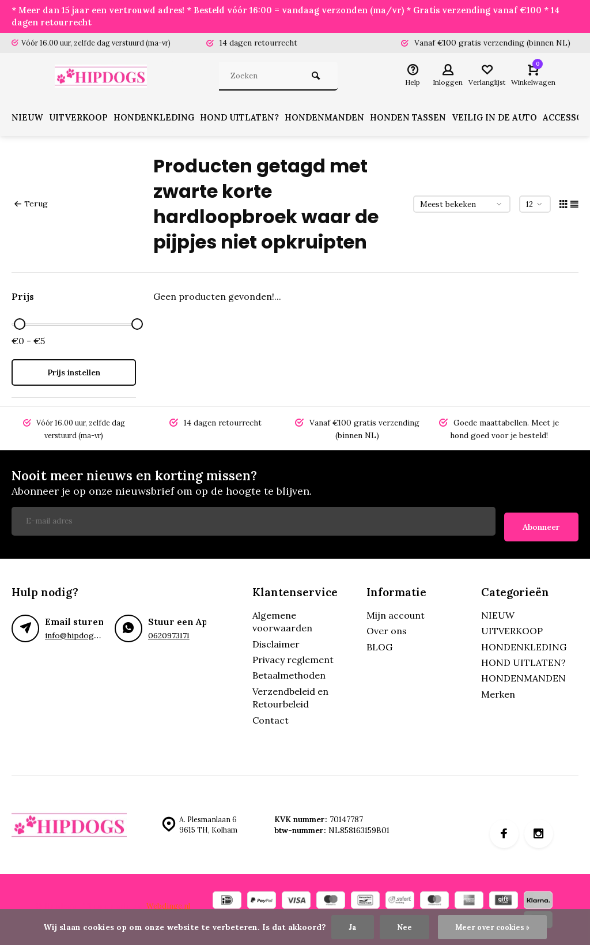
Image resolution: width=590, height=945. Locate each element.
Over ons (386, 627)
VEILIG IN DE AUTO (517, 120)
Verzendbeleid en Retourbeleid (290, 694)
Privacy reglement (293, 655)
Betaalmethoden (289, 671)
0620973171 (169, 631)
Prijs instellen (73, 375)
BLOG (379, 643)
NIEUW (28, 120)
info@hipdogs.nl (75, 631)
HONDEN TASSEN (427, 120)
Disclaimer (276, 640)
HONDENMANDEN (341, 120)
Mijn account (395, 611)
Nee (401, 926)
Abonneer (541, 523)
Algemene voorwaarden (282, 617)
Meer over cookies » (493, 926)
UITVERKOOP (83, 120)
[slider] (19, 326)
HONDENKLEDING (162, 120)
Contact (270, 716)
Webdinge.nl (169, 902)
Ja (349, 926)
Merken (498, 690)
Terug (30, 206)
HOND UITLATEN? (252, 120)
